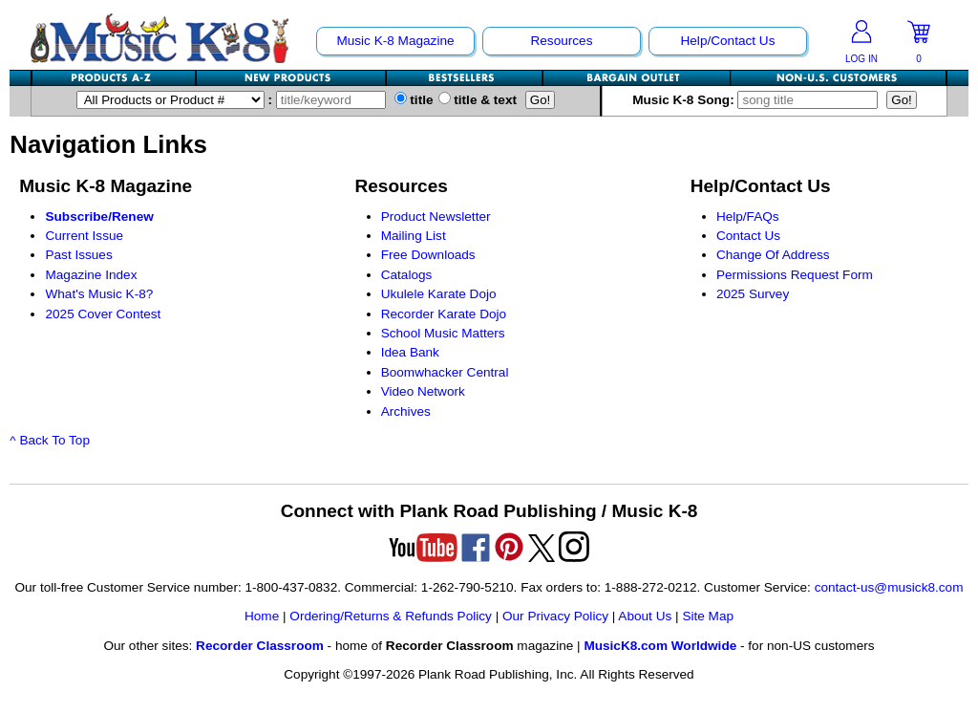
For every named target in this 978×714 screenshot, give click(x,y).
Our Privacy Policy (555, 616)
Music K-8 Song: (759, 100)
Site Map (708, 616)
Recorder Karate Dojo (443, 314)
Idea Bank (410, 352)
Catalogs (407, 275)
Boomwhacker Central (445, 372)
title (414, 100)
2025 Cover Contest (102, 314)
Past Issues (78, 255)
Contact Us (748, 235)
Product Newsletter (436, 216)
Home (261, 616)
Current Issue (84, 235)
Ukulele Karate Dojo (439, 294)
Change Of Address (773, 255)
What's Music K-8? (99, 294)
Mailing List (413, 235)
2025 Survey (752, 294)
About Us (644, 616)
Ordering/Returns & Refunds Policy (390, 616)
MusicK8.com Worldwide (660, 645)
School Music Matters (443, 333)
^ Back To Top (50, 440)
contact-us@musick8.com (889, 587)
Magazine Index (91, 275)
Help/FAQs (747, 216)
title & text (478, 100)
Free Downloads (428, 255)
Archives (406, 411)
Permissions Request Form (794, 275)
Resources (561, 40)
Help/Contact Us (727, 40)
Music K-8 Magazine (395, 40)
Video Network (423, 391)
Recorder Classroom (260, 645)
